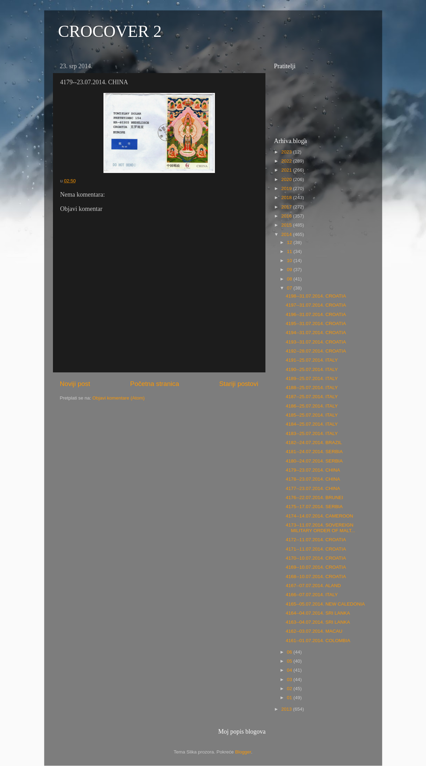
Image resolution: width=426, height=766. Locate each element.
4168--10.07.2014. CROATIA (316, 576)
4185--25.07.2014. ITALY (312, 415)
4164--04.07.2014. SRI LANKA (318, 613)
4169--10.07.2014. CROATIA (316, 567)
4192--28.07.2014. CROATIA (316, 351)
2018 (287, 197)
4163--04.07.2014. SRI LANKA (318, 622)
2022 (287, 161)
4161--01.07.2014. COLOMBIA (318, 640)
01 (290, 697)
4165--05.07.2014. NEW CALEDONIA (325, 604)
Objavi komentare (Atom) (118, 398)
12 (290, 242)
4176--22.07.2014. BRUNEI (314, 497)
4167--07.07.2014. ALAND (313, 585)
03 (290, 679)
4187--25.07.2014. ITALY (312, 396)
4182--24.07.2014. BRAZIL (314, 442)
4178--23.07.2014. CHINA (313, 479)
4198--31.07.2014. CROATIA (316, 296)
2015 (287, 225)
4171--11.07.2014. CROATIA (316, 549)
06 (290, 652)
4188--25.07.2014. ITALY (312, 387)
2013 (287, 709)
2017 (287, 207)
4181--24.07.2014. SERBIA (314, 451)
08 (290, 279)
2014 (287, 234)
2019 (287, 188)
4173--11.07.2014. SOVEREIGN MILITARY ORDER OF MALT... (320, 527)
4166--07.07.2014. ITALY (312, 594)
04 (290, 670)
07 (290, 288)
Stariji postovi (238, 383)
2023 (287, 152)
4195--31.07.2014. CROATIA (316, 323)
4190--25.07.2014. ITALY (312, 369)
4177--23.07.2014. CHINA (313, 488)
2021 (287, 170)
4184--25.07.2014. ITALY (312, 424)
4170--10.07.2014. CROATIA (316, 558)
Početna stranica (154, 383)
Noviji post (75, 383)
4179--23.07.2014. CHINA (313, 470)
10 (290, 260)
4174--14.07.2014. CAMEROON (319, 516)
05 (290, 661)
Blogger (243, 752)
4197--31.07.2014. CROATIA (316, 305)
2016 (287, 216)
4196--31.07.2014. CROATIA (316, 314)
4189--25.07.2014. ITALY (312, 378)
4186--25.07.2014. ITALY (312, 406)
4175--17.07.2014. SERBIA (314, 506)
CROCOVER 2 (110, 31)
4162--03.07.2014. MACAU (314, 631)
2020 (287, 179)
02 (290, 688)
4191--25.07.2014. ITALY (312, 360)
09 (290, 269)
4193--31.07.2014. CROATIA (316, 342)
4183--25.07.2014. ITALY (312, 433)
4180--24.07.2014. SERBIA (314, 461)
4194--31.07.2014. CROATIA (316, 332)
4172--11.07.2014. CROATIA (316, 539)
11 (290, 251)
